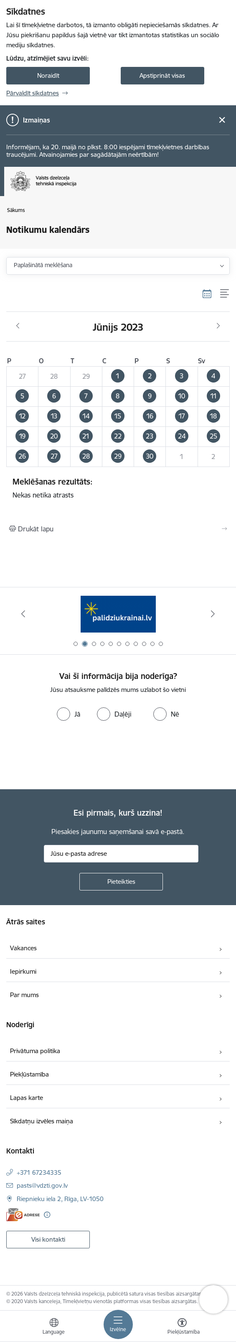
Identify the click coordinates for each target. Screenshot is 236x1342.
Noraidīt (48, 75)
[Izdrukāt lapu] (118, 529)
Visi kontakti (48, 1239)
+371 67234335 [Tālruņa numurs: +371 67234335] (39, 1172)
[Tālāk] (212, 614)
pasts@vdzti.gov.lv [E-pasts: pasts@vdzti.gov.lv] (42, 1185)
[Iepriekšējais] (23, 614)
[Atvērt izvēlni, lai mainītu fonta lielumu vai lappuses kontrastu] (182, 1327)
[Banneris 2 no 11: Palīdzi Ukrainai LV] (118, 614)
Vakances (23, 948)
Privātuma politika (35, 1051)
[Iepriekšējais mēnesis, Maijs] (17, 326)
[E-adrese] (23, 1215)
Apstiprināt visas (162, 75)
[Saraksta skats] (225, 293)
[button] (118, 377)
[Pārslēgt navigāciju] (118, 1324)
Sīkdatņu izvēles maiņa (41, 1121)
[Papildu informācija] (47, 1215)
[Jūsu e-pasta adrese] (121, 853)
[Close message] (222, 120)
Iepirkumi (23, 971)
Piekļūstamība (29, 1074)
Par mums (24, 995)
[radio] (68, 714)
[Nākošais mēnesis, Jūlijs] (218, 326)
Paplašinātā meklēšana (43, 265)
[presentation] (69, 756)
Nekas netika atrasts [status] (118, 488)
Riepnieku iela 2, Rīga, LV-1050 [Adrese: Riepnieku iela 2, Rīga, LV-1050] (60, 1199)
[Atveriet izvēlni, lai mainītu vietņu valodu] (54, 1327)
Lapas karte (26, 1098)
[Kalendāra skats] (207, 293)
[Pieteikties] (121, 881)
